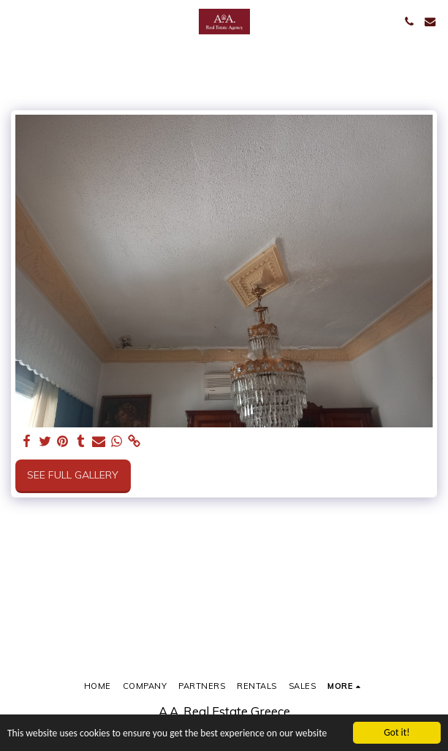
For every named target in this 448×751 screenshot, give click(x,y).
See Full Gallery (72, 474)
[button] (16, 21)
